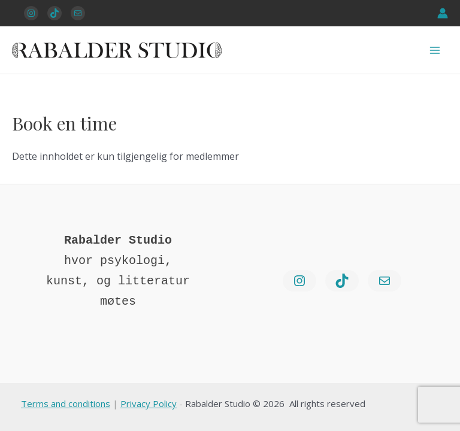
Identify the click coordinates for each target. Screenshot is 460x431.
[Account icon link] (442, 13)
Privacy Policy (148, 403)
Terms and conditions (65, 403)
